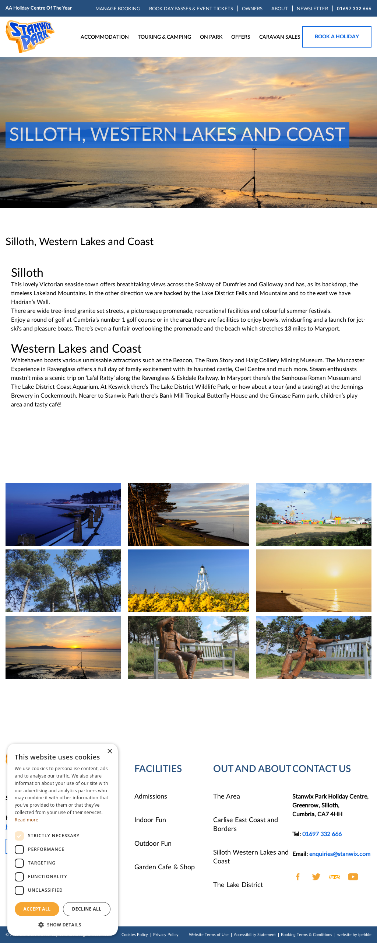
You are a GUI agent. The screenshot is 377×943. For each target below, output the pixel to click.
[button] (62, 924)
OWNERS (252, 9)
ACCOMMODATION (105, 37)
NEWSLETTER (312, 9)
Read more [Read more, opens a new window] (26, 820)
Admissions (150, 796)
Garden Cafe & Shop (164, 867)
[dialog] (62, 840)
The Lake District (238, 885)
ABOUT (279, 9)
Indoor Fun (150, 820)
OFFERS (240, 37)
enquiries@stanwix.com (339, 854)
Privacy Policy (166, 935)
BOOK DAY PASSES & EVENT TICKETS (191, 9)
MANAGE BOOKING (117, 9)
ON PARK (211, 37)
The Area (226, 796)
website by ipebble (354, 935)
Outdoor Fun (153, 844)
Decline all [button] (87, 909)
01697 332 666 (354, 9)
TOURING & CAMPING (164, 37)
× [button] (109, 751)
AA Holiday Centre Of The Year (39, 8)
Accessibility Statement (255, 935)
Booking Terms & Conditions (306, 935)
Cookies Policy (134, 935)
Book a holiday (337, 36)
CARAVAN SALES (279, 37)
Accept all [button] (37, 909)
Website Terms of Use (209, 935)
